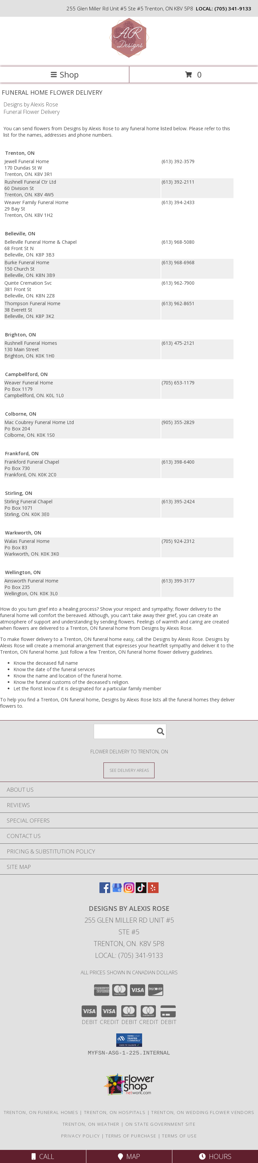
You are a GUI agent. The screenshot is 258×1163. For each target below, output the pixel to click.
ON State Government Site (160, 1124)
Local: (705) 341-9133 (129, 955)
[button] (129, 1040)
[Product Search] (130, 731)
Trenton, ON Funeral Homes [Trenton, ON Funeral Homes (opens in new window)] (41, 1112)
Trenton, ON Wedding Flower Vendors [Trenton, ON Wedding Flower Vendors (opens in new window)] (202, 1112)
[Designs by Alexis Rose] (129, 57)
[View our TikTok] (141, 891)
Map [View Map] (129, 1156)
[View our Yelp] (153, 891)
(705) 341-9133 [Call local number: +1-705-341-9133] (232, 8)
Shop (64, 74)
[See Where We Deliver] (129, 770)
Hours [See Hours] (215, 1156)
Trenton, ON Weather (91, 1124)
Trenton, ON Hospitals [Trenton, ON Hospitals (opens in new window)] (114, 1112)
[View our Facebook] (104, 891)
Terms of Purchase (130, 1136)
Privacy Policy (80, 1136)
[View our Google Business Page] (117, 891)
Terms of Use (179, 1136)
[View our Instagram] (129, 891)
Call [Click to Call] (43, 1156)
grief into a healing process (67, 609)
